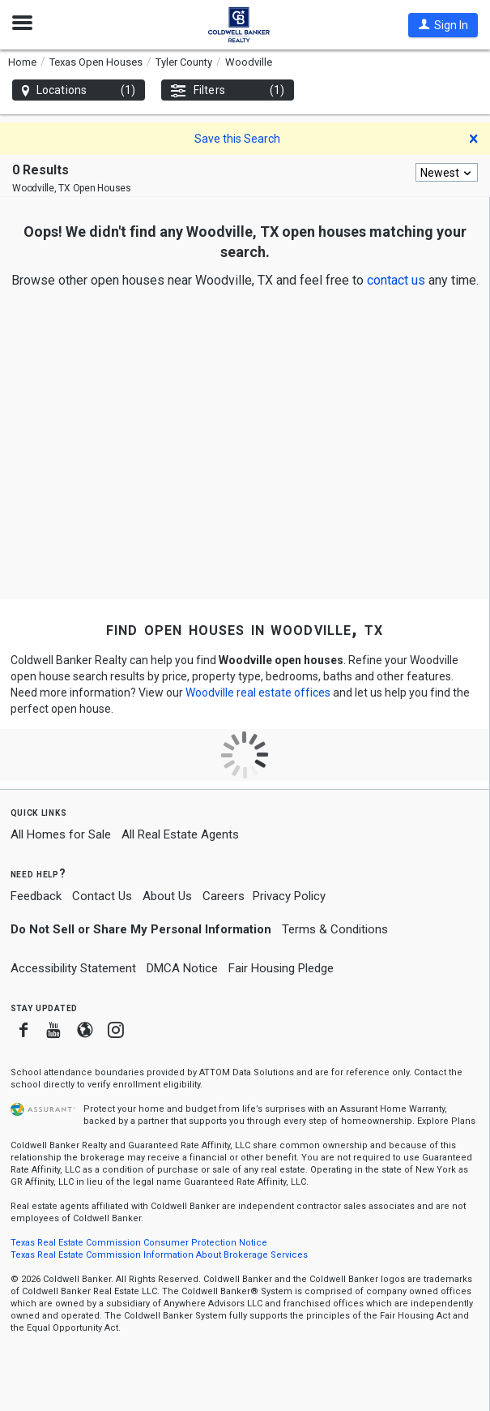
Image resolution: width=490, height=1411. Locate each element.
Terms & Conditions (335, 929)
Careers (223, 896)
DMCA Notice (182, 968)
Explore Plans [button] (446, 1121)
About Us (167, 896)
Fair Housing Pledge (281, 968)
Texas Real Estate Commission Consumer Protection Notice (139, 1242)
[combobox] (446, 172)
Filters (227, 90)
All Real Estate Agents (180, 834)
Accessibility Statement (73, 968)
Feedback (36, 896)
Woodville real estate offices (257, 692)
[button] (443, 25)
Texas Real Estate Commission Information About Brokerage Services (159, 1255)
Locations (78, 90)
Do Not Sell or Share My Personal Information (141, 929)
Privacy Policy (289, 896)
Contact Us (102, 896)
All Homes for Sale (61, 834)
